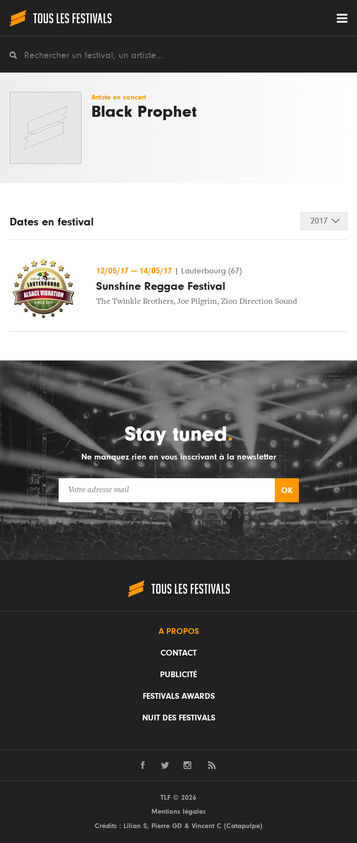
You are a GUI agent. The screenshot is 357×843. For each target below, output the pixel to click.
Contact (178, 653)
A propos (179, 631)
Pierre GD (166, 826)
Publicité (178, 674)
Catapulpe (243, 826)
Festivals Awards (179, 696)
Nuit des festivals (178, 718)
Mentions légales (178, 811)
